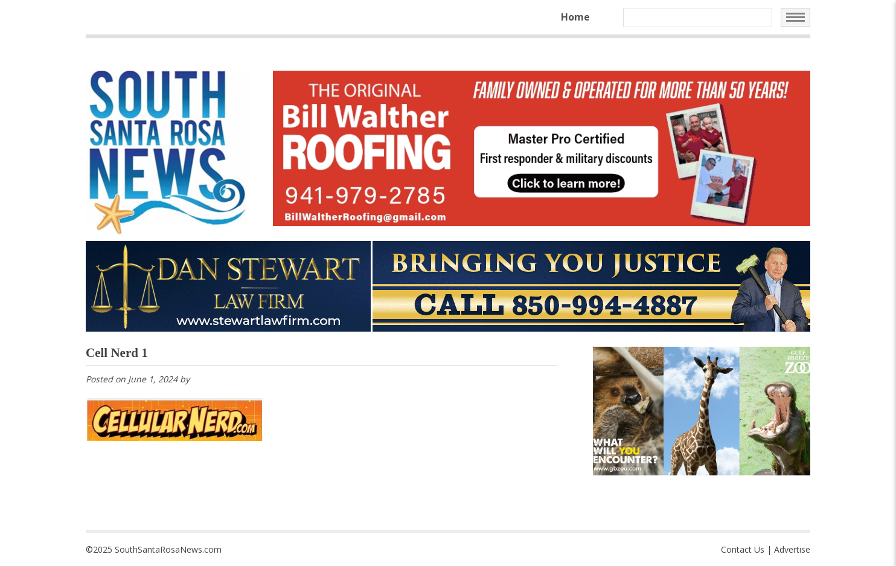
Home (575, 17)
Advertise (792, 549)
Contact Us (742, 549)
